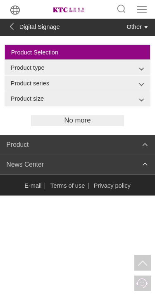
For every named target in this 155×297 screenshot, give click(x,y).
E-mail (32, 186)
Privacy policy (112, 186)
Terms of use (67, 186)
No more (77, 120)
